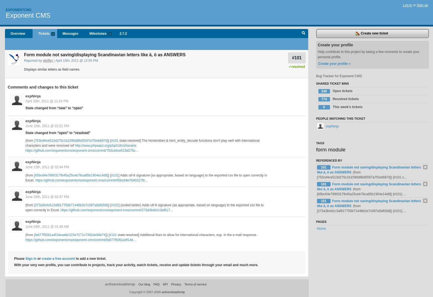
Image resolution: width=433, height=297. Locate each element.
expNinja (33, 96)
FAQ (157, 284)
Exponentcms (18, 10)
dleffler (48, 61)
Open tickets (335, 91)
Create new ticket (371, 33)
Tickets (44, 34)
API (165, 284)
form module (331, 149)
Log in (407, 5)
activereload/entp (120, 284)
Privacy (176, 284)
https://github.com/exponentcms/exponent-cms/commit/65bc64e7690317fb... (91, 180)
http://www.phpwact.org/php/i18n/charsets (105, 146)
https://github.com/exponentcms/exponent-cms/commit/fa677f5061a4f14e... (80, 240)
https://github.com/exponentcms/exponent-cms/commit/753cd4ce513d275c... (81, 150)
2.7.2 (123, 34)
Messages (70, 34)
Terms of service (195, 284)
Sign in (30, 259)
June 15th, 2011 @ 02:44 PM (47, 167)
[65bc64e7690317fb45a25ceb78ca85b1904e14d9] (71, 175)
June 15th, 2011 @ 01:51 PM (47, 126)
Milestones (98, 34)
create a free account (58, 259)
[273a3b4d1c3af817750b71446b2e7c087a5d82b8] (71, 205)
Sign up (422, 5)
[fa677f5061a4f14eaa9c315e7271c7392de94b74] (70, 235)
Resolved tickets (338, 99)
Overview (17, 34)
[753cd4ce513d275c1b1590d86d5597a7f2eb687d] (71, 141)
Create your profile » (334, 64)
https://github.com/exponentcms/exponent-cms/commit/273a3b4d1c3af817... (116, 210)
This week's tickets (340, 107)
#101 (297, 57)
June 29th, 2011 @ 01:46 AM (47, 227)
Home (321, 229)
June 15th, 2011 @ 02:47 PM (47, 197)
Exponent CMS (28, 15)
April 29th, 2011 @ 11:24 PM (46, 101)
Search (303, 33)
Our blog (144, 284)
